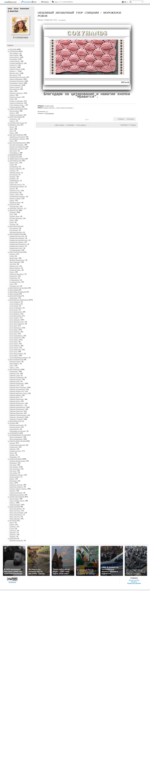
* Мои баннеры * (14, 363)
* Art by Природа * (15, 345)
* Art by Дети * (13, 326)
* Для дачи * (13, 471)
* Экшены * (12, 536)
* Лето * (11, 131)
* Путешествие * (14, 206)
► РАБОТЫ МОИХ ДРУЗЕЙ (17, 441)
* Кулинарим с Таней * (16, 83)
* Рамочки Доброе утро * (17, 391)
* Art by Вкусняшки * (15, 316)
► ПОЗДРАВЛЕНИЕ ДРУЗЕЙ (17, 435)
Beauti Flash (8, 11)
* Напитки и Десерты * (16, 93)
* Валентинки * (14, 258)
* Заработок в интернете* (17, 137)
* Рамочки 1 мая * (14, 375)
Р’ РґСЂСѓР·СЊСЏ (21, 37)
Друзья (16, 8)
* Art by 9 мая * (13, 310)
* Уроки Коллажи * (15, 505)
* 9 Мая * (12, 165)
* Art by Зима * (13, 330)
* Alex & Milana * (14, 53)
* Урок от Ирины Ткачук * (17, 501)
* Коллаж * (12, 443)
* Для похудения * (15, 469)
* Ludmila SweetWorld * (16, 63)
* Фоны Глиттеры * (15, 511)
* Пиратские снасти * (15, 184)
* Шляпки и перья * (15, 202)
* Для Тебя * (13, 264)
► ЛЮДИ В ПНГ (13, 210)
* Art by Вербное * (15, 314)
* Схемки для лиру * (15, 451)
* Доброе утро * (14, 266)
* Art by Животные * (15, 328)
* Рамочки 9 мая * (14, 381)
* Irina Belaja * (13, 59)
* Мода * (11, 483)
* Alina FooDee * (14, 55)
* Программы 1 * (14, 153)
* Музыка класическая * (16, 425)
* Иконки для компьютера (17, 147)
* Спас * (11, 284)
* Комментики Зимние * (16, 242)
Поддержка (123, 2)
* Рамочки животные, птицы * (18, 393)
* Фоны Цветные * (15, 518)
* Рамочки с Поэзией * (16, 419)
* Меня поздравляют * (16, 437)
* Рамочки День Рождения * (18, 387)
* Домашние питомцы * (16, 475)
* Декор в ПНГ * (14, 163)
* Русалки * (12, 224)
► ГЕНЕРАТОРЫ (13, 157)
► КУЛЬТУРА (12, 204)
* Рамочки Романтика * (16, 413)
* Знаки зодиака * (14, 477)
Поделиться (130, 119)
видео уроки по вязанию (64, 108)
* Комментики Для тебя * (17, 236)
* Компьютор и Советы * (16, 149)
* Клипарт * (12, 176)
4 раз (47, 111)
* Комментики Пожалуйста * (18, 244)
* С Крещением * (14, 280)
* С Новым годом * (15, 282)
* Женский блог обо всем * (17, 77)
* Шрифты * (12, 534)
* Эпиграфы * (13, 457)
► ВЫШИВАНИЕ (13, 155)
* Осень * (12, 133)
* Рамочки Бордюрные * (16, 383)
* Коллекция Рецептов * (16, 81)
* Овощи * (12, 95)
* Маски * (12, 524)
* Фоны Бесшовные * (15, 509)
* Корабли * (12, 178)
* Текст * (11, 365)
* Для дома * (13, 465)
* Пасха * (12, 182)
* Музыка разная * (15, 427)
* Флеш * (12, 453)
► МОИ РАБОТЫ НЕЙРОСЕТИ (18, 300)
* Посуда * (12, 188)
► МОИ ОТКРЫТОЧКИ (15, 252)
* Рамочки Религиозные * (17, 409)
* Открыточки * (13, 447)
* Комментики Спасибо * (17, 246)
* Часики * (12, 455)
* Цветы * (12, 200)
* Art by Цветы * (14, 355)
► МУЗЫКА (11, 423)
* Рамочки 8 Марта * (15, 379)
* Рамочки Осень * (15, 401)
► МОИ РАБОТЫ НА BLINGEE (18, 288)
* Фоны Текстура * (15, 516)
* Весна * (12, 127)
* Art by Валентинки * (15, 312)
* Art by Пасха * (14, 343)
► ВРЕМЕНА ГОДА (14, 125)
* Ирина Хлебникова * (16, 79)
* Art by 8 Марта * (15, 304)
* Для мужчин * (14, 230)
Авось (56, 2)
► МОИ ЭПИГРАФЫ (14, 296)
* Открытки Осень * (15, 270)
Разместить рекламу (134, 583)
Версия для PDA (134, 580)
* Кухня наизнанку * (15, 85)
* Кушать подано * (15, 87)
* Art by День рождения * (17, 324)
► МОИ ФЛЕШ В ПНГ (15, 421)
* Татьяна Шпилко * (15, 107)
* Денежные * (13, 463)
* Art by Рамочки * (15, 302)
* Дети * (11, 214)
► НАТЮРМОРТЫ (14, 433)
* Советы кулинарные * (16, 103)
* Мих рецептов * (14, 89)
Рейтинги (46, 2)
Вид (126, 2)
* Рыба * (11, 99)
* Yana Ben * (13, 67)
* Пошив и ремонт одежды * (18, 489)
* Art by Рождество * (15, 349)
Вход (35, 2)
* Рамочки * (12, 449)
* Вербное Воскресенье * (17, 260)
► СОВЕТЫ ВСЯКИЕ (15, 459)
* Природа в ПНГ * (15, 190)
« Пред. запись (59, 125)
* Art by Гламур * (14, 318)
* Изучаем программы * (16, 145)
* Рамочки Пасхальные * (17, 403)
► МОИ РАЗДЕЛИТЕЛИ (15, 359)
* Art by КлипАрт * (15, 332)
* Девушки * (13, 212)
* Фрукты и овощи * (15, 198)
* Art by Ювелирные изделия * (18, 357)
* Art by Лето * (13, 334)
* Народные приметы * (16, 487)
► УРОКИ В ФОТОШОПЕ (16, 497)
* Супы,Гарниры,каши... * (17, 105)
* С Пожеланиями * (15, 250)
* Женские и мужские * (16, 540)
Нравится (121, 119)
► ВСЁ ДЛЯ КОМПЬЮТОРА (17, 143)
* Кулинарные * (14, 371)
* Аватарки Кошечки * (16, 232)
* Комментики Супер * (16, 248)
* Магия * (12, 479)
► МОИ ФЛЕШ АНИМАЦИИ (17, 292)
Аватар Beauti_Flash (20, 25)
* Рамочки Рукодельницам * (18, 415)
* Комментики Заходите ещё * (18, 240)
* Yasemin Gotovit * (15, 69)
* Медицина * (13, 481)
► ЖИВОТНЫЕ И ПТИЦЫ (16, 159)
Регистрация (27, 2)
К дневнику (70, 125)
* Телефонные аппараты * (17, 196)
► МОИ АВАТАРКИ (14, 226)
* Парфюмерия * (14, 180)
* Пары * (11, 222)
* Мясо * (11, 91)
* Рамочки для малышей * (17, 389)
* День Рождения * (15, 262)
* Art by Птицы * (14, 347)
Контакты (134, 581)
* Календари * (13, 298)
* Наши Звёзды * (14, 429)
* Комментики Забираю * (17, 238)
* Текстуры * (13, 530)
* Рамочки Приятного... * (17, 405)
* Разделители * (14, 192)
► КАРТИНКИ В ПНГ (14, 161)
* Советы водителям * (16, 493)
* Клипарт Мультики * (16, 218)
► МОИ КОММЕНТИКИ (15, 234)
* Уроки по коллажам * (16, 115)
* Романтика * (13, 278)
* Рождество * (13, 276)
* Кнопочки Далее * (15, 361)
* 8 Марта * (12, 254)
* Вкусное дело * (14, 73)
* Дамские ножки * (15, 172)
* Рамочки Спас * (14, 373)
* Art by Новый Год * (15, 338)
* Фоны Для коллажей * (16, 512)
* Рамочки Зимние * (15, 395)
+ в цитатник (62, 20)
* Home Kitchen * (14, 57)
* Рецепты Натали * (15, 97)
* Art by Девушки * (15, 320)
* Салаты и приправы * (16, 101)
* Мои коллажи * (14, 111)
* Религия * (12, 491)
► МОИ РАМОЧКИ (14, 369)
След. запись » (81, 125)
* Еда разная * (13, 174)
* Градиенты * (13, 119)
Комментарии (24, 8)
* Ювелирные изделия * (16, 495)
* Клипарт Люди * (14, 216)
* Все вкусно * (13, 75)
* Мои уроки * (13, 151)
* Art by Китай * (14, 306)
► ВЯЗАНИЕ (12, 49)
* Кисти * (12, 522)
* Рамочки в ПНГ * (15, 385)
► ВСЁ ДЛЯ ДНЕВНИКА (16, 135)
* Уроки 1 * (12, 113)
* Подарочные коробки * (17, 186)
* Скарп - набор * (14, 194)
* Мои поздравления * (16, 439)
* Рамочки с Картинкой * (16, 417)
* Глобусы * (12, 170)
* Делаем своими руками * (17, 461)
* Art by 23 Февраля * (16, 308)
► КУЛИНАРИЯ (13, 51)
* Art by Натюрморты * (16, 336)
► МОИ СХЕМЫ (13, 290)
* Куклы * (12, 220)
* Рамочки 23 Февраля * (16, 377)
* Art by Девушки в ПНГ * (17, 322)
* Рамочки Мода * (14, 397)
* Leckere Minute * (14, 61)
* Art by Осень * (14, 339)
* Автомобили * (14, 166)
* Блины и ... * (13, 71)
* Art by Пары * (13, 341)
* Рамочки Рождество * (16, 411)
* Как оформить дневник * (17, 139)
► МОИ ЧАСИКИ (13, 294)
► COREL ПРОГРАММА (16, 109)
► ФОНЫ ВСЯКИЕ (14, 507)
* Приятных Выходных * (16, 274)
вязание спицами (48, 108)
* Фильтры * (13, 532)
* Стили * (12, 528)
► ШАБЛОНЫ (12, 538)
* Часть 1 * (12, 367)
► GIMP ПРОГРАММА (15, 117)
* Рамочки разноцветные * (17, 407)
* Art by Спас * (13, 351)
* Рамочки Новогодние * (16, 399)
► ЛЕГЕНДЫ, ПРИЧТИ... (16, 208)
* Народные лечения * (16, 485)
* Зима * (11, 129)
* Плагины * (13, 526)
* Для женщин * (14, 228)
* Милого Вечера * (15, 268)
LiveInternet (11, 2)
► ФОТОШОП (12, 520)
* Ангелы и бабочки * (15, 168)
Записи (10, 8)
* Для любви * (13, 473)
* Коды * (11, 141)
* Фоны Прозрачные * (16, 514)
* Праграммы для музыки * (17, 431)
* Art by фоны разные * (16, 353)
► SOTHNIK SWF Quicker (16, 123)
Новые (133, 125)
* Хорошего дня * (14, 286)
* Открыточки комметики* (17, 445)
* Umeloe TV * (13, 65)
